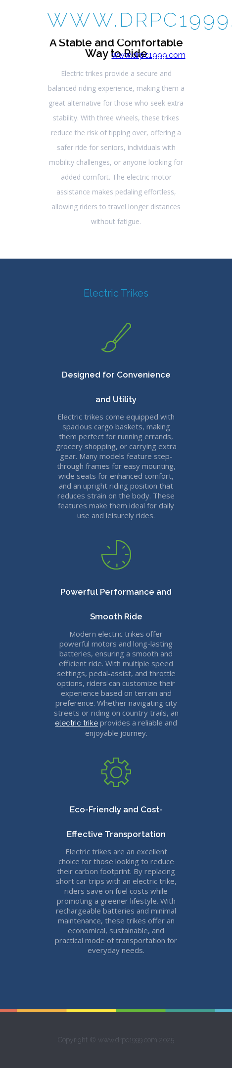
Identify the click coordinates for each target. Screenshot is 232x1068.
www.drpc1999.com (149, 55)
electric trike (76, 723)
